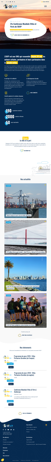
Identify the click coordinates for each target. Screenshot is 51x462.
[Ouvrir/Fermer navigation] (45, 6)
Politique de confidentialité (25, 460)
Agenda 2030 (29, 439)
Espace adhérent (46, 1)
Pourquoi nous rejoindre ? (8, 442)
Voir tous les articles (27, 336)
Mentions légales (16, 460)
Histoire (27, 431)
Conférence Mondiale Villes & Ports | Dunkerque (25, 391)
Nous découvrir (29, 425)
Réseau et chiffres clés (30, 429)
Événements (5, 450)
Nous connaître (33, 93)
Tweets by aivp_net (25, 331)
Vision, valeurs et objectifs (31, 427)
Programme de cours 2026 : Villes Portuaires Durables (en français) (24, 358)
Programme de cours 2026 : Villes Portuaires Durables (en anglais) (24, 374)
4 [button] (17, 21)
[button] (2, 1)
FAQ (3, 453)
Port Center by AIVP (30, 442)
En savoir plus (27, 151)
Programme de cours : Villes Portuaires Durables (36, 444)
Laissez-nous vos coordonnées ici (21, 35)
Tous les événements (27, 414)
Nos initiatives (29, 437)
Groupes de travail (6, 444)
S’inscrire (11, 368)
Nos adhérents (6, 437)
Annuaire (5, 439)
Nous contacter (6, 455)
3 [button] (15, 21)
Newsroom (5, 448)
